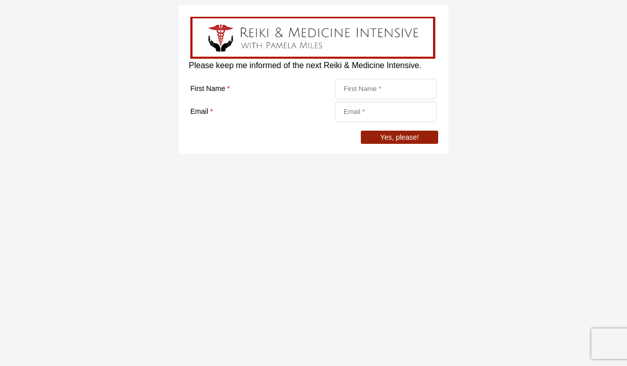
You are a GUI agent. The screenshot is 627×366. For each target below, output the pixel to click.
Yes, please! (399, 137)
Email (201, 111)
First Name (210, 88)
